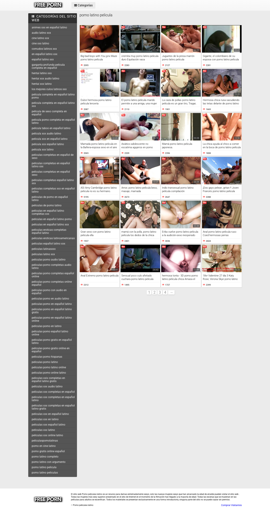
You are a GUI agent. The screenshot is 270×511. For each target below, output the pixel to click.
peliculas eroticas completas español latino (49, 231)
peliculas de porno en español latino (50, 198)
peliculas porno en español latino (52, 304)
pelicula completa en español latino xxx (53, 104)
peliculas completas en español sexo (51, 173)
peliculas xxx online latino (47, 435)
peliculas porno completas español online (53, 275)
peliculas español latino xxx (48, 243)
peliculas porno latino (45, 362)
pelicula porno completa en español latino (53, 121)
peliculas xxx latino (43, 430)
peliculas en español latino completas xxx (48, 212)
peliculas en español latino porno (52, 219)
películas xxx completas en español (53, 391)
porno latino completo (45, 456)
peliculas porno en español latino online (52, 319)
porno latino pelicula (44, 467)
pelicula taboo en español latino (51, 128)
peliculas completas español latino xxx (53, 181)
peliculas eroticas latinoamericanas (53, 238)
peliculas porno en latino (46, 326)
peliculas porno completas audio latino (51, 266)
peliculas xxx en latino (45, 419)
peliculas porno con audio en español (49, 292)
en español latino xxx (44, 54)
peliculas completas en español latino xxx (51, 165)
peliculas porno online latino (49, 372)
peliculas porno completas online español (52, 283)
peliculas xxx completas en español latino (53, 398)
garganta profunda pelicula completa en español (48, 66)
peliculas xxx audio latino (47, 386)
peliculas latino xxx (43, 254)
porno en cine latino (44, 446)
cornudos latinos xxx (44, 48)
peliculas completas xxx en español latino (53, 190)
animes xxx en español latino (49, 27)
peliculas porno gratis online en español (51, 350)
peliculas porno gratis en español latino (52, 341)
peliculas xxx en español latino (50, 414)
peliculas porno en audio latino (50, 298)
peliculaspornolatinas (45, 440)
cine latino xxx (40, 38)
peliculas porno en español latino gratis (52, 311)
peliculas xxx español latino (48, 424)
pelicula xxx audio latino (46, 133)
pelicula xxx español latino (48, 144)
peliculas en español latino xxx (50, 224)
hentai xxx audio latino (45, 78)
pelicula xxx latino (43, 149)
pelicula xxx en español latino (50, 138)
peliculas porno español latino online (50, 333)
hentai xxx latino (42, 83)
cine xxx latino (40, 43)
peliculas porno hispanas (47, 356)
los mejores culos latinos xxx (49, 89)
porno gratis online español (48, 451)
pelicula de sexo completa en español (49, 113)
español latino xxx (43, 59)
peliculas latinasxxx (44, 249)
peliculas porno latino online (49, 367)
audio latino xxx (41, 32)
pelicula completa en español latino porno (53, 96)
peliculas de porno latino (46, 205)
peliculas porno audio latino (48, 259)
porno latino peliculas (45, 472)
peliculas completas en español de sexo (53, 156)
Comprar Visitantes (231, 505)
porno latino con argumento (48, 462)
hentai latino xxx (42, 73)
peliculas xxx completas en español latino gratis (53, 407)
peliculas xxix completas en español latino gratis (48, 379)
